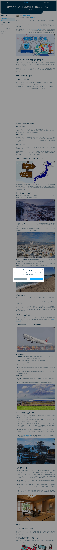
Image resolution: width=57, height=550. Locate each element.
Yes (37, 279)
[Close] (43, 270)
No (20, 279)
